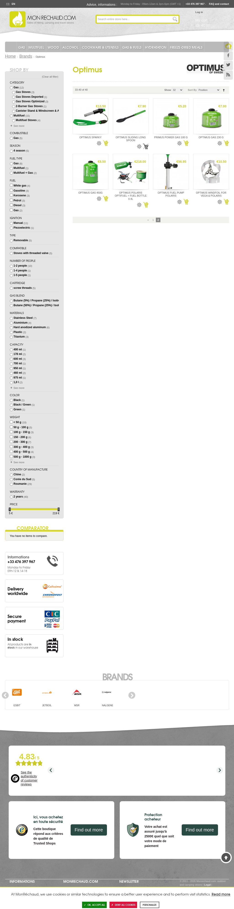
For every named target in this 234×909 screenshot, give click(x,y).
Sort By (192, 90)
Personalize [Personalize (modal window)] (150, 904)
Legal (207, 884)
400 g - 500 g (21, 451)
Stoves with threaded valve (30, 253)
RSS (228, 75)
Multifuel (19, 115)
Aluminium (20, 322)
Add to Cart (105, 143)
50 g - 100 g (20, 427)
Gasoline (19, 190)
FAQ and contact (219, 4)
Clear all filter (50, 76)
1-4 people (20, 270)
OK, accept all (94, 904)
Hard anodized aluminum (29, 327)
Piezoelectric (21, 227)
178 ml (17, 354)
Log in (199, 12)
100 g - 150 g (21, 432)
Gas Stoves (23, 92)
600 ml (17, 358)
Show (167, 90)
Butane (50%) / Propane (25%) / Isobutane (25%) (44, 305)
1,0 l (16, 382)
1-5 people (20, 275)
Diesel (17, 205)
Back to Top (226, 857)
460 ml (17, 372)
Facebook (228, 55)
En (13, 4)
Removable (20, 240)
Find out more (89, 829)
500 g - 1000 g (22, 456)
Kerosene (19, 195)
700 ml (17, 363)
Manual (18, 223)
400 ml (17, 349)
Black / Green (22, 404)
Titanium (19, 336)
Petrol (17, 200)
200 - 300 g (20, 442)
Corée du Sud (22, 479)
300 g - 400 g (21, 447)
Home (10, 56)
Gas (16, 87)
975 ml (17, 377)
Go (175, 19)
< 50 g (17, 422)
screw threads (22, 287)
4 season (19, 150)
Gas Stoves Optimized (30, 101)
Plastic (17, 332)
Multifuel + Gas (23, 172)
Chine (17, 474)
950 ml (17, 368)
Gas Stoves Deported (29, 96)
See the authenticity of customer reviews (29, 778)
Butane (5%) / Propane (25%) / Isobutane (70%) (43, 300)
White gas (19, 185)
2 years (18, 496)
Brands (25, 56)
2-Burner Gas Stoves (29, 106)
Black (17, 400)
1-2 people (20, 265)
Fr (7, 4)
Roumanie (20, 483)
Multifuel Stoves (26, 120)
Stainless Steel (23, 317)
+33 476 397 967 (195, 4)
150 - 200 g (20, 437)
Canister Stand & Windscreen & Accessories (44, 110)
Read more (221, 894)
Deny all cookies (123, 904)
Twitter (228, 65)
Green (17, 409)
